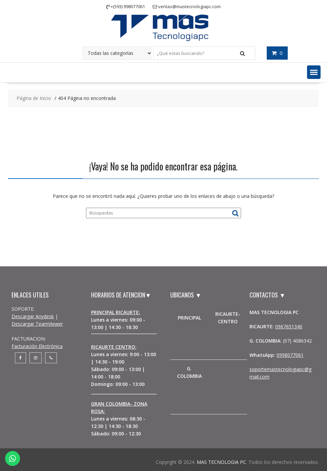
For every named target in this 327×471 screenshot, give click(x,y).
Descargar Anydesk (33, 316)
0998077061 (290, 355)
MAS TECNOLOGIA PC (221, 462)
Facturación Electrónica (37, 346)
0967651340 (288, 326)
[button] (314, 72)
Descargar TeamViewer (37, 324)
